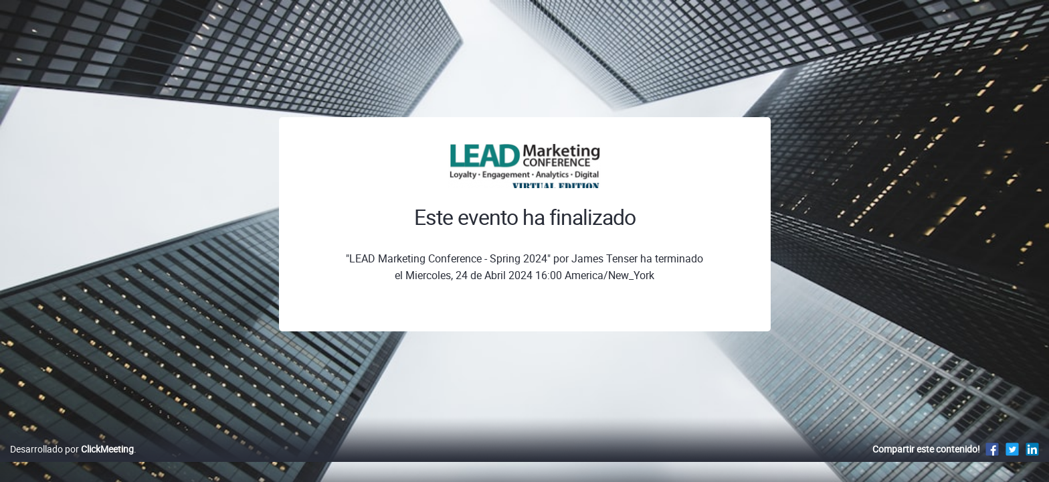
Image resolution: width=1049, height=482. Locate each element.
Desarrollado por (72, 463)
